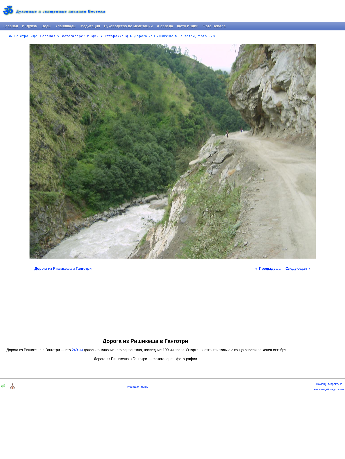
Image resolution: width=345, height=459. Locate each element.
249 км (77, 350)
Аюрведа (165, 26)
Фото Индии (188, 26)
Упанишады (65, 26)
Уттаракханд (116, 36)
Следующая (298, 268)
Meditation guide (137, 386)
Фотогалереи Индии (80, 36)
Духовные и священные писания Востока (60, 11)
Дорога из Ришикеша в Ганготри (62, 268)
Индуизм (30, 26)
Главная (10, 26)
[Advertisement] (172, 303)
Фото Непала (214, 26)
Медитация (90, 26)
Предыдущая (269, 268)
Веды (46, 26)
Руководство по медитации (128, 26)
